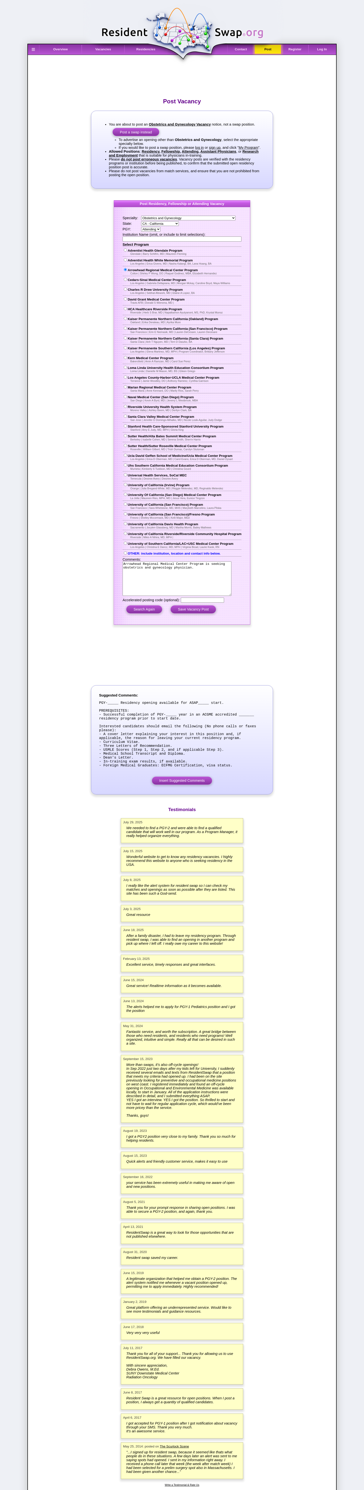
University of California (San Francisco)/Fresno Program (183, 516)
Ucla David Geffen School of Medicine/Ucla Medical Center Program (183, 457)
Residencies (145, 49)
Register (294, 49)
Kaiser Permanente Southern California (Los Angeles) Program (183, 349)
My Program (248, 148)
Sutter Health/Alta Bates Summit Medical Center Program (183, 437)
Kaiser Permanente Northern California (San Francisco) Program (183, 330)
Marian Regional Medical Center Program (183, 389)
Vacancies (103, 49)
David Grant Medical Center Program (183, 301)
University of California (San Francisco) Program (183, 506)
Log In (322, 49)
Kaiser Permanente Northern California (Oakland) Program (183, 320)
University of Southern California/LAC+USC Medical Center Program (183, 545)
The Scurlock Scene (174, 1469)
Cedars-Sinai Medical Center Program (183, 281)
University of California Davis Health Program (183, 525)
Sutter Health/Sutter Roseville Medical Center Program (183, 447)
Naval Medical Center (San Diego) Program (183, 398)
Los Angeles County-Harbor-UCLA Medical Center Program (183, 379)
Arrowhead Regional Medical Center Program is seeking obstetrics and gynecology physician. (182, 581)
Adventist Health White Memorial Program (183, 261)
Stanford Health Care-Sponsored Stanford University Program (183, 428)
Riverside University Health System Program (183, 408)
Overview (60, 49)
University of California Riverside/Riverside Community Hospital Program (183, 535)
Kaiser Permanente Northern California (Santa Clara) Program (183, 340)
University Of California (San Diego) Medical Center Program (183, 496)
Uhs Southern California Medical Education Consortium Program (183, 467)
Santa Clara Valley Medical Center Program (183, 418)
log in (199, 148)
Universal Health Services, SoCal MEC (183, 476)
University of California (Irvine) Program (183, 486)
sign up (214, 148)
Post (268, 49)
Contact (241, 49)
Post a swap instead (136, 132)
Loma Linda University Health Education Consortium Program (183, 369)
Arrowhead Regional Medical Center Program (183, 271)
